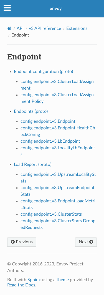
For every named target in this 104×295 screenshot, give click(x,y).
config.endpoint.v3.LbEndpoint (50, 141)
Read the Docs (21, 285)
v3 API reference (45, 28)
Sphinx (34, 280)
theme (63, 280)
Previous (22, 242)
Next (86, 242)
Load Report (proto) (32, 164)
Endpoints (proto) (31, 111)
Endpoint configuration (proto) (43, 71)
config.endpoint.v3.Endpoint (48, 121)
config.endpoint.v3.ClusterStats (51, 214)
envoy (56, 8)
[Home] (9, 28)
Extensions (76, 28)
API (20, 28)
